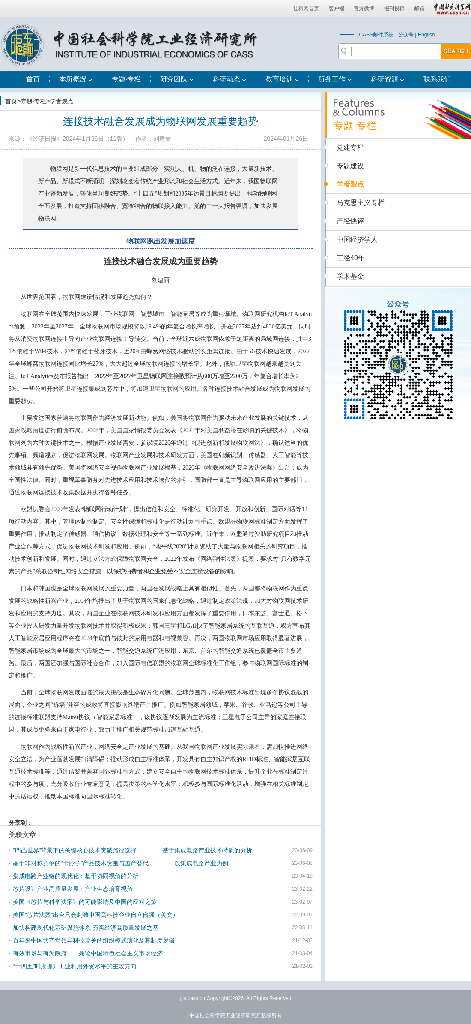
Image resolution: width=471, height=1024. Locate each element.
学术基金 (350, 276)
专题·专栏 (126, 79)
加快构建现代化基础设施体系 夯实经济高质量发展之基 (85, 927)
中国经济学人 (357, 239)
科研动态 (229, 79)
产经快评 (350, 221)
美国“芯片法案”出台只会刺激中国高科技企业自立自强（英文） (96, 914)
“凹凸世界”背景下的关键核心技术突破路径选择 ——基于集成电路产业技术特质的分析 (132, 850)
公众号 (406, 35)
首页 (33, 79)
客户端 (336, 9)
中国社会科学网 (450, 8)
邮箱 (419, 9)
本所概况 (75, 79)
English (426, 35)
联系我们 (437, 79)
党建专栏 (350, 147)
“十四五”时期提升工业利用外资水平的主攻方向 (75, 966)
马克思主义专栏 (361, 202)
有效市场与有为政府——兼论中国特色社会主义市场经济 (88, 953)
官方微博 (364, 9)
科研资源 (387, 79)
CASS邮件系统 (376, 35)
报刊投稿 (394, 9)
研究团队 (177, 79)
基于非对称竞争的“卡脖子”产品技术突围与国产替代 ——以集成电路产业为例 (120, 863)
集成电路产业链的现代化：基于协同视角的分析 (76, 876)
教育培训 (282, 79)
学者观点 (62, 101)
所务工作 (335, 79)
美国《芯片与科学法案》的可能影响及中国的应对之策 (85, 901)
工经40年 (351, 258)
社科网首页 (306, 9)
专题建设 (350, 165)
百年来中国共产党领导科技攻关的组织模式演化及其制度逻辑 (94, 940)
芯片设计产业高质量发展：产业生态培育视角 (73, 888)
